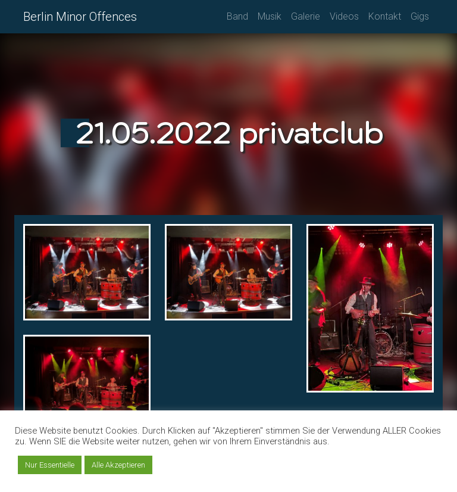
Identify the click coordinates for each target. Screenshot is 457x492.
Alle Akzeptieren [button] (118, 464)
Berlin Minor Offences (80, 17)
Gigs (420, 16)
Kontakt (384, 16)
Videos (344, 16)
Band (237, 16)
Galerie (305, 16)
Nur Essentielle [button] (49, 464)
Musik (269, 16)
